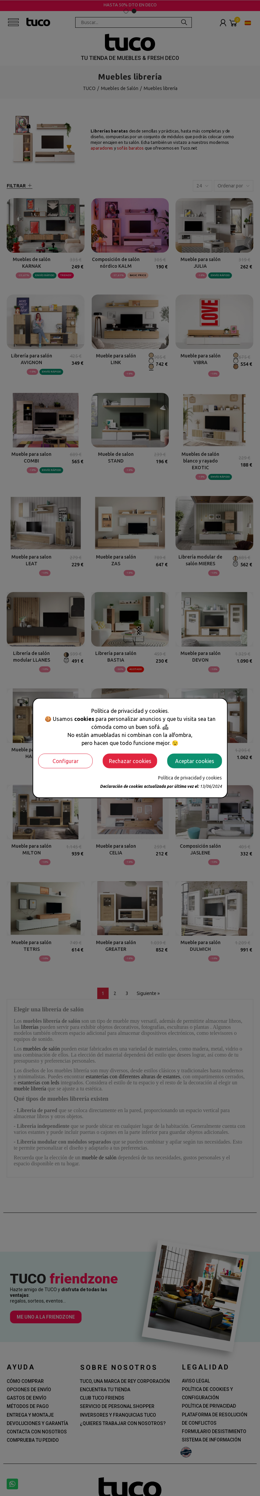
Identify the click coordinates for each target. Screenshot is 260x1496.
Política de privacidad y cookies (190, 777)
